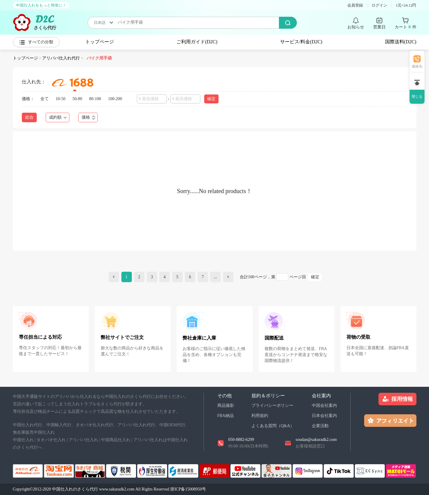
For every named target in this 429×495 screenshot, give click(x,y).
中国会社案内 (324, 405)
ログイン (379, 5)
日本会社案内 (324, 415)
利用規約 (259, 415)
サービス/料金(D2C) (301, 41)
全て (44, 99)
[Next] (228, 277)
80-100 (95, 99)
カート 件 (405, 27)
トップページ (99, 41)
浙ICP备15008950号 (188, 489)
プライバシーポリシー (272, 405)
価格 (89, 117)
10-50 (60, 99)
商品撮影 (225, 405)
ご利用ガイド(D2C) (196, 41)
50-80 (77, 99)
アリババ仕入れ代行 (61, 58)
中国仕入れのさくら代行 (75, 489)
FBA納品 (225, 415)
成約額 (58, 117)
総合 (29, 117)
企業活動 (320, 426)
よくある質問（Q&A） (272, 426)
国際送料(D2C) (400, 41)
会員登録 (355, 5)
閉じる (417, 96)
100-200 (115, 99)
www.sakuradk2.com (117, 489)
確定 (211, 99)
